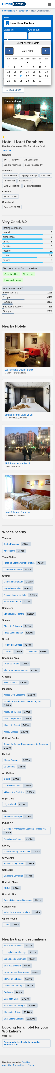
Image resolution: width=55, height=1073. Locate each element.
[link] (14, 4)
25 (46, 76)
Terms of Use (19, 1065)
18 (46, 71)
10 (40, 67)
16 (34, 71)
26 (8, 81)
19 (8, 76)
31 (40, 81)
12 (8, 71)
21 (21, 76)
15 (27, 71)
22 (27, 76)
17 (40, 71)
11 (46, 67)
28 (21, 81)
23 (34, 76)
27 (14, 81)
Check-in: (9, 30)
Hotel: (7, 17)
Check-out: (34, 30)
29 (27, 81)
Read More (26, 1062)
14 (21, 71)
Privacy (30, 1065)
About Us (6, 1065)
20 (14, 76)
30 (34, 81)
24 (40, 76)
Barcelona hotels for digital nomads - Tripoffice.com (22, 1043)
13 (14, 71)
